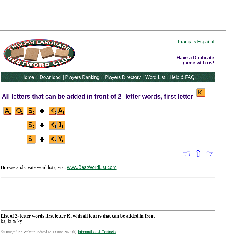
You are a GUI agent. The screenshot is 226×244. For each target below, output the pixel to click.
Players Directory (123, 77)
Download (50, 77)
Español (205, 41)
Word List (155, 77)
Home (27, 77)
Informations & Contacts (97, 232)
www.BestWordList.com (92, 167)
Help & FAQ (182, 77)
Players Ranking (82, 77)
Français (187, 41)
